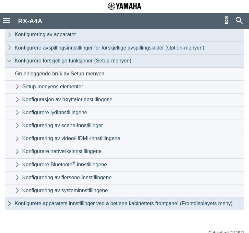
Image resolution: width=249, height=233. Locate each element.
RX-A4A (30, 21)
